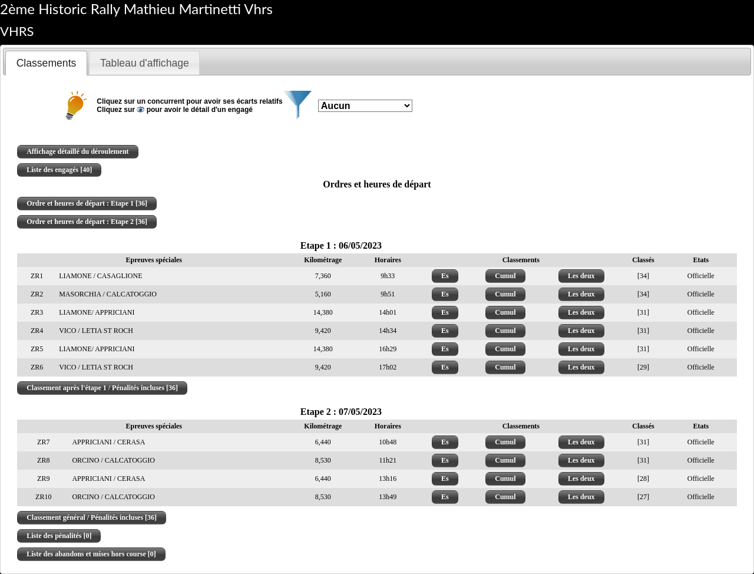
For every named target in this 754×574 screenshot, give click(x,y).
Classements (46, 63)
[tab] (46, 63)
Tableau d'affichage (144, 63)
